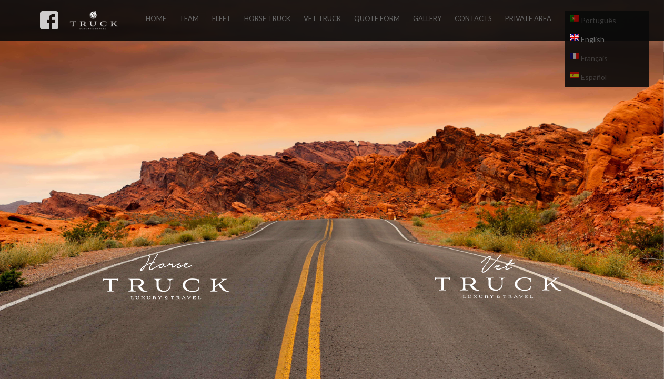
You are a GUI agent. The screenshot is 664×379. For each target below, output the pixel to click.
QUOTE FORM (377, 18)
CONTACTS (473, 18)
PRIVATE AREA (528, 18)
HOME (156, 18)
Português (593, 20)
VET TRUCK (322, 18)
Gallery (427, 18)
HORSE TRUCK (267, 18)
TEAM (189, 18)
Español (588, 77)
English (587, 39)
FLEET (221, 18)
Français (589, 58)
